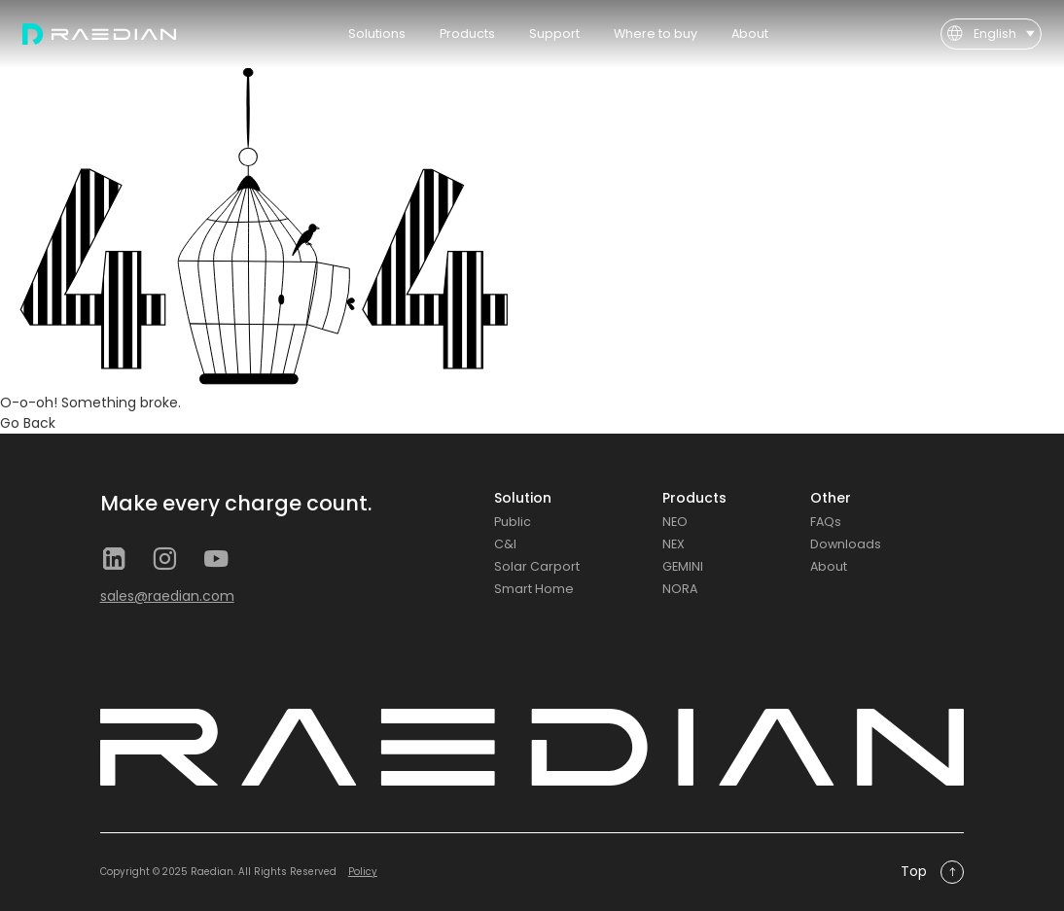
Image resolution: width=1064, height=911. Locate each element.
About (828, 566)
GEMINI (682, 566)
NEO (675, 521)
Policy (362, 871)
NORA (679, 588)
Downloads (845, 544)
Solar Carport (537, 566)
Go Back (27, 423)
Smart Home (534, 588)
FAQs (825, 521)
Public (512, 521)
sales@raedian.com (167, 596)
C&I (505, 544)
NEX (673, 544)
